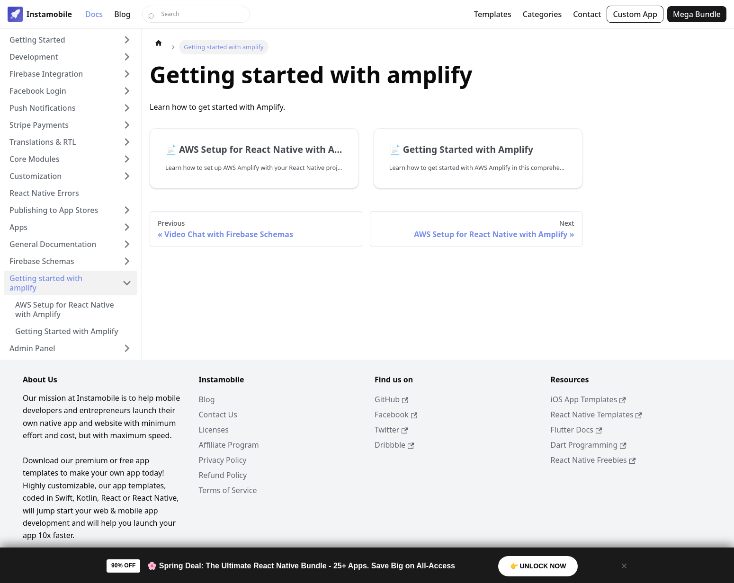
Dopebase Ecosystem (99, 560)
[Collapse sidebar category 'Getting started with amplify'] (126, 283)
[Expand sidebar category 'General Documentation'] (126, 244)
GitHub (391, 399)
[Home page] (159, 42)
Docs (94, 14)
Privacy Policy (223, 460)
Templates (492, 14)
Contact (587, 14)
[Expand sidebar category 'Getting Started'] (126, 39)
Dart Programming (589, 445)
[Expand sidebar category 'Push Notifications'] (126, 107)
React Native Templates (596, 414)
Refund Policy (223, 475)
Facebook (396, 414)
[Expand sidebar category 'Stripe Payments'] (126, 124)
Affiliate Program (229, 445)
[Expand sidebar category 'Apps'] (126, 227)
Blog (122, 14)
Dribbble (394, 445)
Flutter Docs (576, 429)
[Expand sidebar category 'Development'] (126, 56)
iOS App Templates (588, 399)
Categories (542, 14)
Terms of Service (228, 490)
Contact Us (218, 414)
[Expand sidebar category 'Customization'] (126, 176)
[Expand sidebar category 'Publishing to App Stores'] (126, 210)
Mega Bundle (697, 14)
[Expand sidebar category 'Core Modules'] (126, 159)
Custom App (635, 14)
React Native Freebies (593, 460)
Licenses (214, 429)
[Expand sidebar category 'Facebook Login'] (126, 90)
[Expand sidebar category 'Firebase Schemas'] (126, 261)
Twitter (391, 429)
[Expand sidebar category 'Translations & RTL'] (126, 142)
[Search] (196, 14)
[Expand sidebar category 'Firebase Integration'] (126, 73)
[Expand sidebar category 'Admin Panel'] (126, 348)
